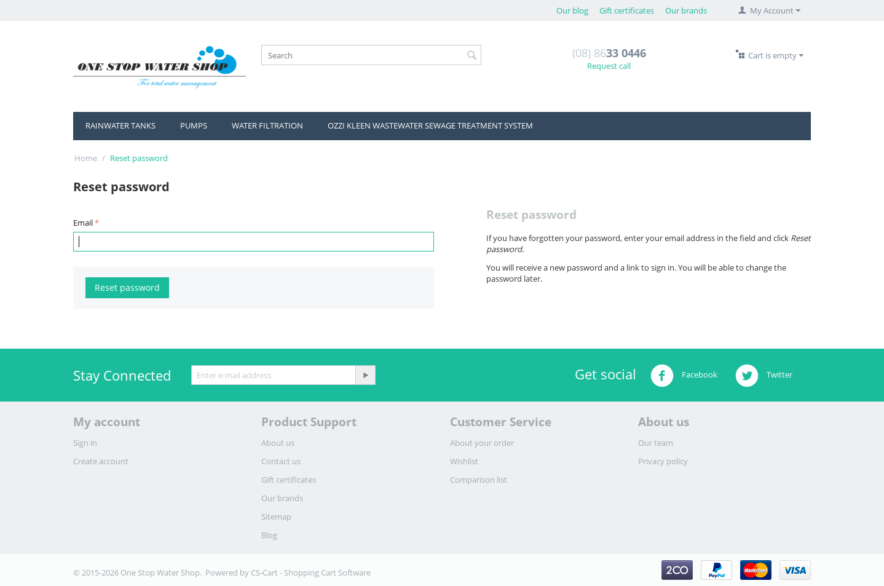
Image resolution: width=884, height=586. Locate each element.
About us (277, 442)
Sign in (85, 442)
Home (85, 158)
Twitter (763, 375)
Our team (655, 442)
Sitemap (276, 516)
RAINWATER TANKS (120, 125)
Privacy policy (663, 461)
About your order (482, 442)
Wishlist (464, 461)
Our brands (686, 10)
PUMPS (193, 125)
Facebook (683, 375)
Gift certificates (626, 10)
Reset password (127, 287)
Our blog (572, 10)
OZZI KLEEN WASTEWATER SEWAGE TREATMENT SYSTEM (430, 125)
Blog (269, 534)
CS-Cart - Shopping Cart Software (311, 572)
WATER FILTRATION (267, 125)
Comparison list (478, 479)
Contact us (281, 461)
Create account (100, 461)
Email (83, 222)
